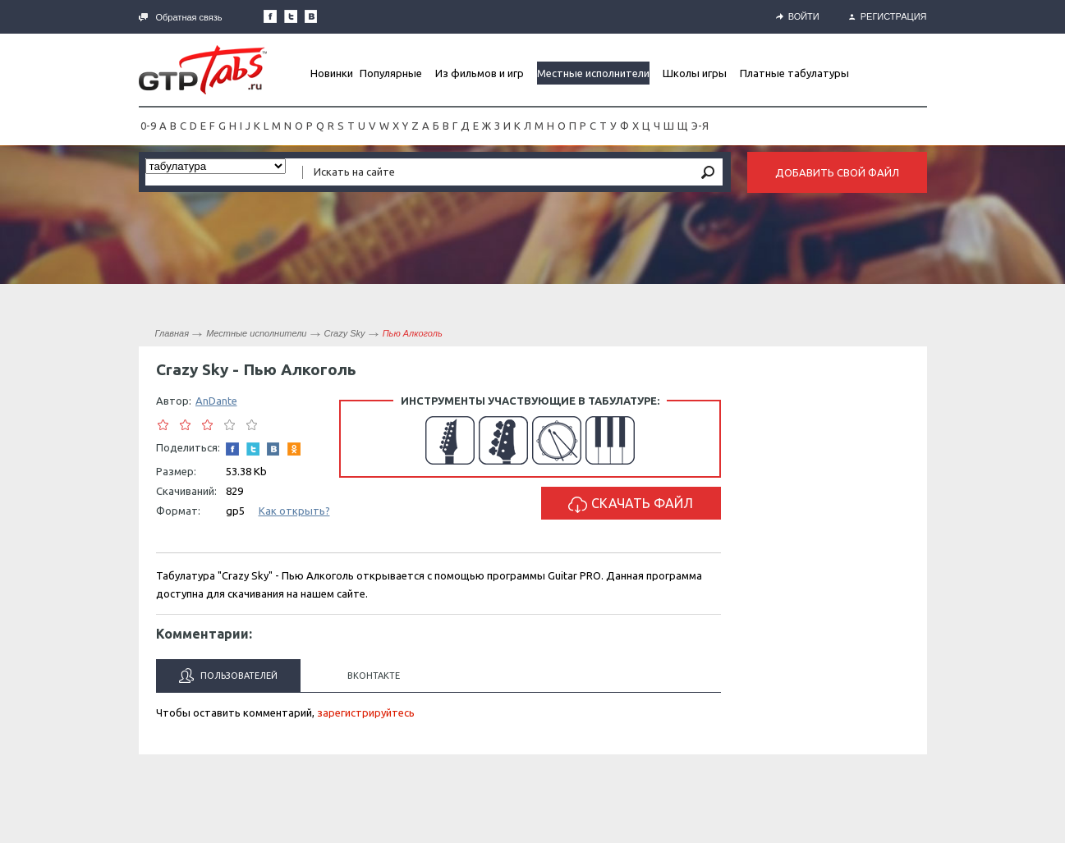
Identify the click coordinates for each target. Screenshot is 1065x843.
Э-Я (700, 125)
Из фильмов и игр (479, 73)
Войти (797, 16)
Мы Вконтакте (311, 16)
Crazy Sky (344, 333)
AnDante (216, 400)
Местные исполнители (593, 73)
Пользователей (228, 675)
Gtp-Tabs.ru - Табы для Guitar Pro (203, 69)
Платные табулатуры (794, 73)
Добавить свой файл (837, 172)
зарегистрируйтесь (366, 712)
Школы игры (695, 73)
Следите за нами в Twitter (290, 16)
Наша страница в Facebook (270, 16)
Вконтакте (373, 675)
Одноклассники (294, 449)
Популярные (391, 73)
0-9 (148, 125)
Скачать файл (630, 504)
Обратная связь (181, 17)
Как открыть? (294, 510)
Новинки (331, 73)
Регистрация (888, 16)
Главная (172, 333)
